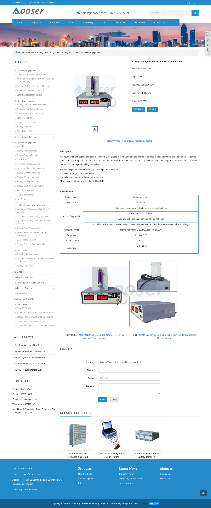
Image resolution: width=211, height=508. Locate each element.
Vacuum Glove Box (25, 190)
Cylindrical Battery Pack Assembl (30, 205)
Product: (90, 362)
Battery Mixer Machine (27, 151)
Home (20, 22)
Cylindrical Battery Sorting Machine (33, 216)
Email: (91, 378)
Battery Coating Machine (28, 155)
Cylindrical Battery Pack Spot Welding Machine (34, 222)
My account (165, 478)
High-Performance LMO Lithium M (30, 364)
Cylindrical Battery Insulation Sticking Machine (33, 210)
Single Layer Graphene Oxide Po (30, 357)
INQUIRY (138, 109)
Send (102, 399)
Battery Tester (43, 52)
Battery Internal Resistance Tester (32, 321)
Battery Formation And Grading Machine (35, 317)
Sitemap (144, 503)
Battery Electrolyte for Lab (28, 122)
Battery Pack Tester (25, 266)
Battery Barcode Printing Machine (32, 244)
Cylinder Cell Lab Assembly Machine (33, 86)
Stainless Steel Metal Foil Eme (28, 345)
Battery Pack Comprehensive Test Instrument (32, 234)
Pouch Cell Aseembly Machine (30, 90)
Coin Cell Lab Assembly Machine (32, 74)
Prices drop (83, 483)
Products (54, 22)
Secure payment (86, 478)
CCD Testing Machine (26, 240)
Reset (114, 399)
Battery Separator (25, 127)
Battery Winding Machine (28, 177)
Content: (90, 386)
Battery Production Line (25, 137)
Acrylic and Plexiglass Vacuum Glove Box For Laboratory (35, 80)
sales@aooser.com (93, 13)
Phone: (90, 370)
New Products (85, 474)
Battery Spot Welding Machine (30, 186)
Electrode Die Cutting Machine (30, 168)
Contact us (159, 22)
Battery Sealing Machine (28, 181)
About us (36, 22)
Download (121, 22)
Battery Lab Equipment (25, 71)
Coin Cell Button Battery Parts (30, 113)
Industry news (126, 483)
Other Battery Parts (25, 131)
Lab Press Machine (24, 277)
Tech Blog (88, 22)
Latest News (128, 468)
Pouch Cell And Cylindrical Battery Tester (35, 312)
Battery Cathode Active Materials (31, 105)
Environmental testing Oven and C (30, 283)
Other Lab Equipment (25, 288)
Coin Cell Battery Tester (27, 254)
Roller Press (22, 159)
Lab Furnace (22, 199)
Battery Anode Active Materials (30, 109)
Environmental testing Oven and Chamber (36, 326)
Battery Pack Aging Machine (29, 228)
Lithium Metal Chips (26, 118)
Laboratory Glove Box (25, 299)
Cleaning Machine (25, 195)
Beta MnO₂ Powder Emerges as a (30, 351)
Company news (126, 474)
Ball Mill (20, 146)
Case (104, 22)
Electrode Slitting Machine (28, 164)
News (71, 22)
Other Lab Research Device (29, 95)
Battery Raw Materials (25, 101)
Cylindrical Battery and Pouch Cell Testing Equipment (75, 52)
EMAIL (152, 109)
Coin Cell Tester (24, 308)
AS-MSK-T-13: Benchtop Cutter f (29, 370)
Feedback (140, 22)
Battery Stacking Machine (28, 173)
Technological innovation (131, 478)
